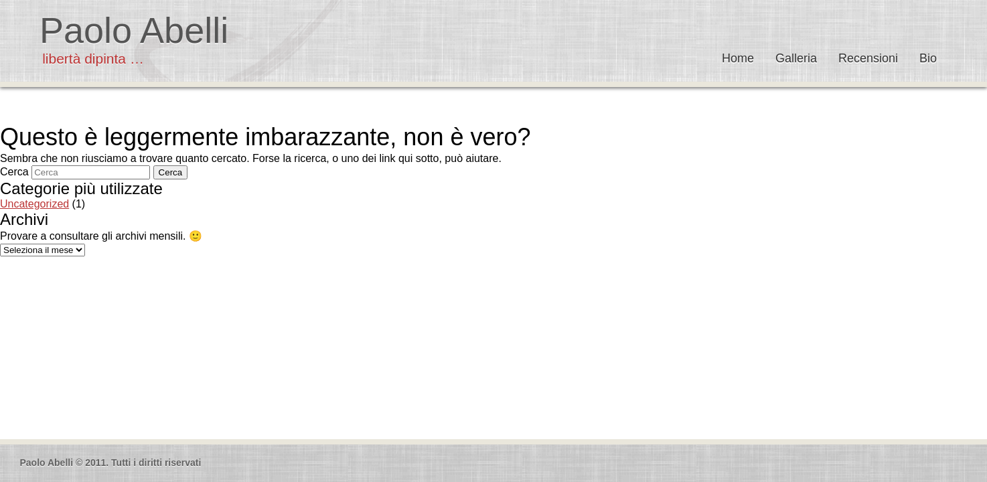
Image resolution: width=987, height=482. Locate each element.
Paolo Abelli (134, 30)
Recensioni (868, 58)
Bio (928, 58)
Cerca (14, 171)
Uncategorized (34, 204)
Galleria (796, 58)
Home (738, 58)
